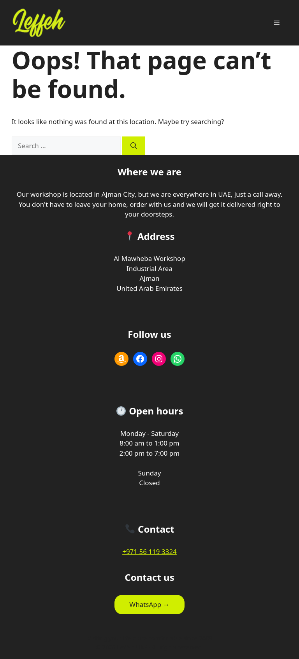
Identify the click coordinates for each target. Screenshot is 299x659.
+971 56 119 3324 (149, 551)
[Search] (133, 145)
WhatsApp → (149, 604)
